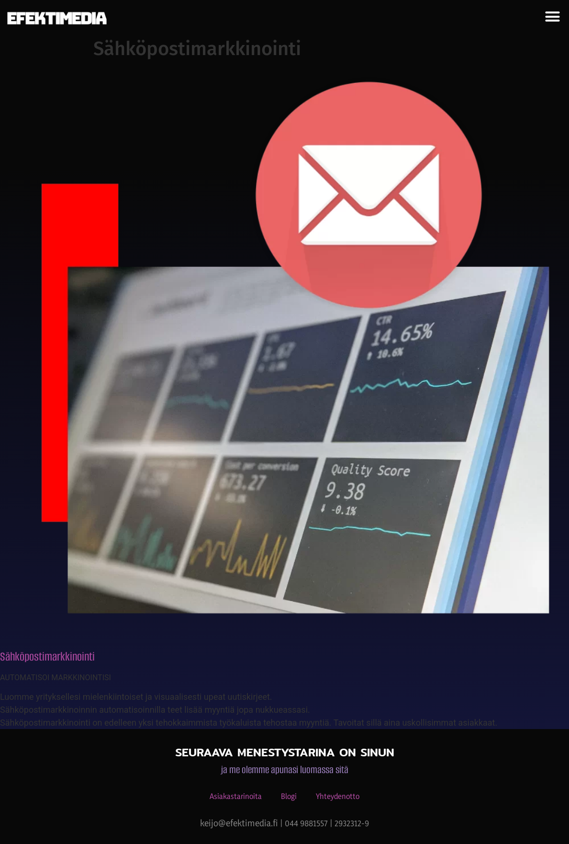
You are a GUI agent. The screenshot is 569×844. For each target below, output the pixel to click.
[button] (552, 17)
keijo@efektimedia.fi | (242, 823)
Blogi (289, 796)
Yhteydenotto (337, 796)
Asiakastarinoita (236, 796)
